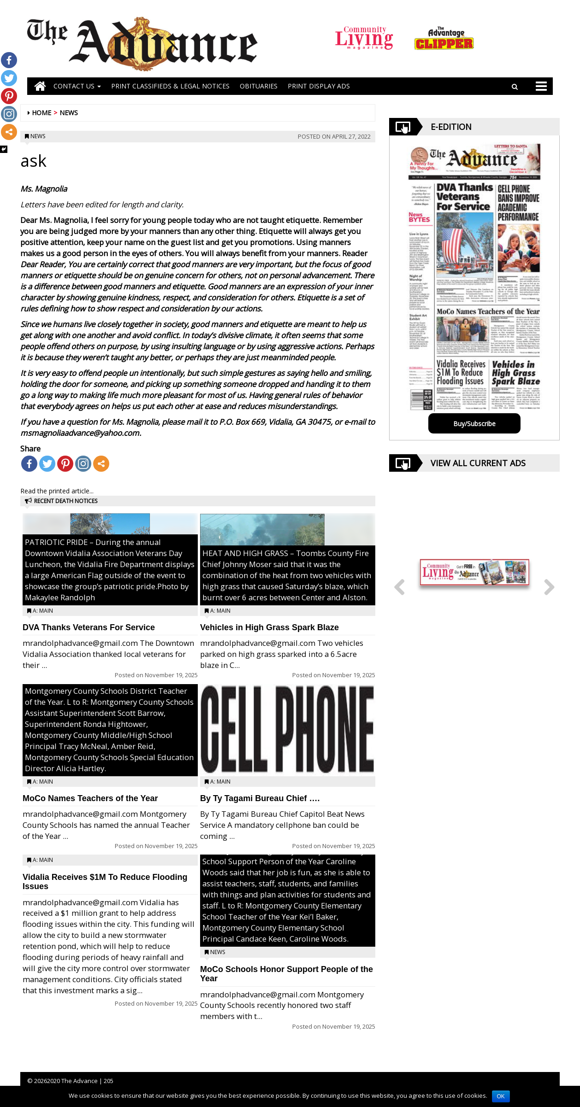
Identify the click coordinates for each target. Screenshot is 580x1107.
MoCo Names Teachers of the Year (90, 798)
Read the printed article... (57, 490)
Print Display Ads (319, 86)
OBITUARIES (259, 86)
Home (41, 112)
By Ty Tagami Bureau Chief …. (260, 798)
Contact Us (77, 86)
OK (501, 1096)
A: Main (43, 611)
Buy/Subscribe (474, 423)
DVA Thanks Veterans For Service (89, 627)
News (68, 112)
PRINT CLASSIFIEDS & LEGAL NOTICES (170, 86)
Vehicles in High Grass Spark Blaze (269, 627)
